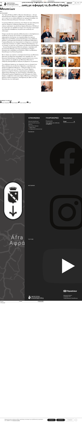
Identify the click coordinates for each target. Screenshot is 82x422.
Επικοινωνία (49, 121)
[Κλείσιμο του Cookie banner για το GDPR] (76, 420)
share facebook (5, 102)
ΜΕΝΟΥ (69, 3)
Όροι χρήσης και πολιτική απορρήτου (52, 123)
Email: (20, 301)
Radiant (70, 295)
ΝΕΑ (45, 1)
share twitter (22, 102)
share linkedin (14, 102)
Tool (70, 296)
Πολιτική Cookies (16, 420)
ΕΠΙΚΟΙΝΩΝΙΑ (51, 1)
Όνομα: (1, 301)
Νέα (1, 11)
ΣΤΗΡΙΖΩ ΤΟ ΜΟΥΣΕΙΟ (36, 1)
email (29, 102)
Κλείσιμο (2, 302)
